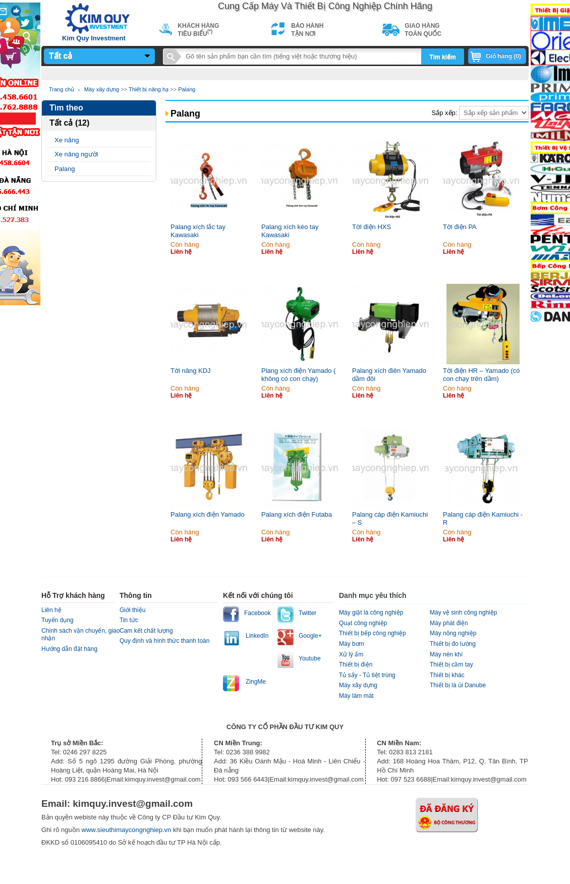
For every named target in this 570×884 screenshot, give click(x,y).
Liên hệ (51, 610)
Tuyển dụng (57, 620)
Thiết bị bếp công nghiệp (372, 633)
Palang (186, 89)
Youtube (310, 658)
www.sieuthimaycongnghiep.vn (127, 830)
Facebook (257, 613)
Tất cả (60, 55)
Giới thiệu (132, 610)
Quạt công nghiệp (363, 623)
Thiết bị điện (355, 664)
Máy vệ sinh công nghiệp (463, 612)
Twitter (307, 613)
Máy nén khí (446, 654)
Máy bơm (351, 643)
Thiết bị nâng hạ (148, 89)
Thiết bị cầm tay (451, 664)
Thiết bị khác (447, 675)
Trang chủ (61, 89)
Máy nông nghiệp (453, 633)
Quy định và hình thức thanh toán (164, 640)
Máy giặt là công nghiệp (371, 612)
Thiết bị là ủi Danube (458, 685)
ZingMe (256, 681)
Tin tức (129, 620)
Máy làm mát (356, 695)
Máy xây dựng (101, 89)
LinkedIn (257, 635)
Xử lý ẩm (351, 654)
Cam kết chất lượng (146, 630)
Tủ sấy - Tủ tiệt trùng (367, 675)
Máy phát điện (449, 623)
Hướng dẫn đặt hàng (69, 648)
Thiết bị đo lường (453, 643)
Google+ (310, 635)
